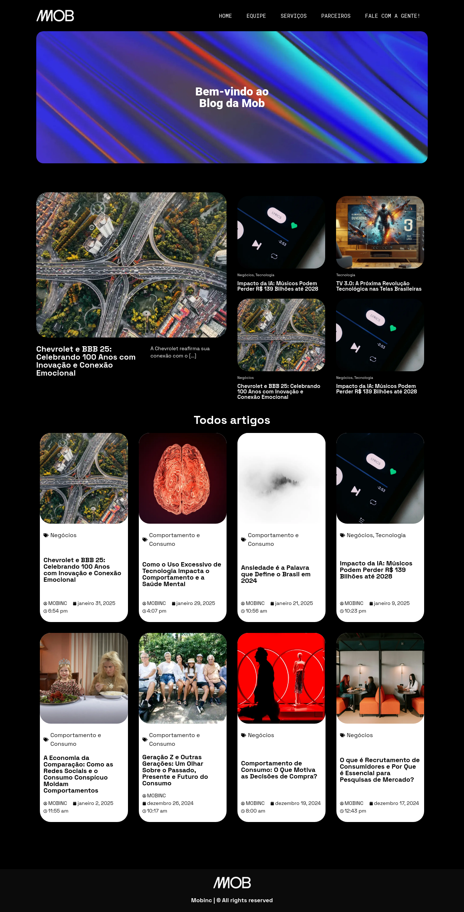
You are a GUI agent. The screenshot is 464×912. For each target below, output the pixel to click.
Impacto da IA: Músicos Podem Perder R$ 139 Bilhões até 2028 (376, 569)
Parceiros (336, 15)
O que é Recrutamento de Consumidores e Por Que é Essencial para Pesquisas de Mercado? (380, 770)
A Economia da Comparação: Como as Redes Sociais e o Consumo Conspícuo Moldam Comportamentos (78, 773)
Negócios (63, 535)
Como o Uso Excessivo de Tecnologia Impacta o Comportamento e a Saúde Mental (181, 574)
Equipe (256, 15)
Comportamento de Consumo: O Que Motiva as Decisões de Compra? (279, 769)
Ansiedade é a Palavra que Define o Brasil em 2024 (276, 574)
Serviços (294, 15)
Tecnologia (391, 535)
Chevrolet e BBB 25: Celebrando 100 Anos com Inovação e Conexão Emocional (82, 570)
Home (225, 15)
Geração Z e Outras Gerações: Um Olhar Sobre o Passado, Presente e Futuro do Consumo (175, 770)
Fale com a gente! (392, 15)
